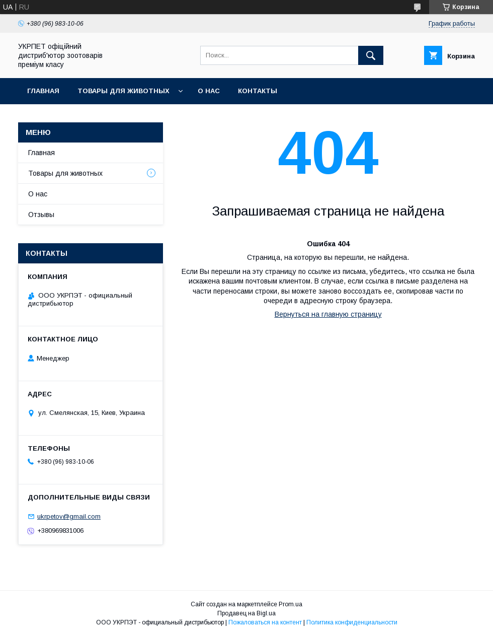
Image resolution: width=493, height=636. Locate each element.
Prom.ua (290, 604)
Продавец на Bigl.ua (246, 613)
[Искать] (370, 55)
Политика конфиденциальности (351, 622)
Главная (43, 91)
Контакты (257, 91)
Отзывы (41, 214)
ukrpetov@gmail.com (69, 516)
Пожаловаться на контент (265, 622)
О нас (209, 91)
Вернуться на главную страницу (328, 314)
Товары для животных (123, 91)
